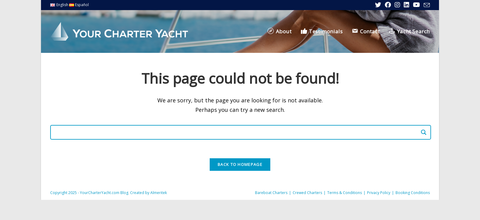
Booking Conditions (413, 192)
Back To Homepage (240, 164)
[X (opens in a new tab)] (378, 5)
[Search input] (238, 132)
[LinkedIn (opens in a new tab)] (406, 5)
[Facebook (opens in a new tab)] (388, 5)
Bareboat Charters (271, 192)
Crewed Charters (307, 192)
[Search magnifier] (423, 132)
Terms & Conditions (344, 192)
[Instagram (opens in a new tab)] (397, 5)
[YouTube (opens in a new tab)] (416, 5)
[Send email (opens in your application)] (426, 5)
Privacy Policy (378, 192)
